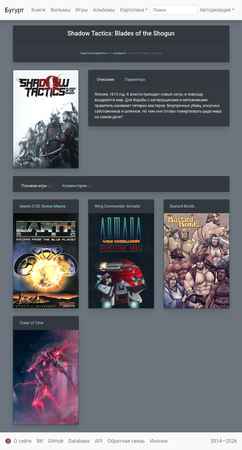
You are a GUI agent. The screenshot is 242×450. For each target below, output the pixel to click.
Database (79, 441)
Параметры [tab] (135, 79)
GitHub (55, 441)
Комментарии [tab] (77, 186)
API (99, 441)
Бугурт (14, 10)
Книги (38, 10)
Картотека (132, 10)
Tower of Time (31, 323)
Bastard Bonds (182, 206)
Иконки (159, 441)
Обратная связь (126, 441)
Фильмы (61, 10)
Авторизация (215, 10)
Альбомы (104, 10)
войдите (120, 53)
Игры (81, 10)
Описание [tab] (105, 79)
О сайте (23, 441)
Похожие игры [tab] (37, 186)
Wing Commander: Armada (117, 206)
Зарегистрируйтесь (93, 53)
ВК (40, 441)
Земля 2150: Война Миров (42, 206)
